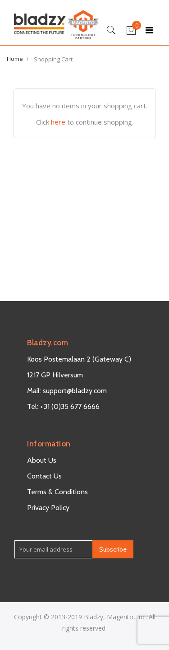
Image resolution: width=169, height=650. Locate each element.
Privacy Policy (48, 507)
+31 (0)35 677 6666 (70, 406)
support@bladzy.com (75, 390)
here (58, 121)
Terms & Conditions (57, 492)
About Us (41, 460)
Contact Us (44, 476)
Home (15, 59)
